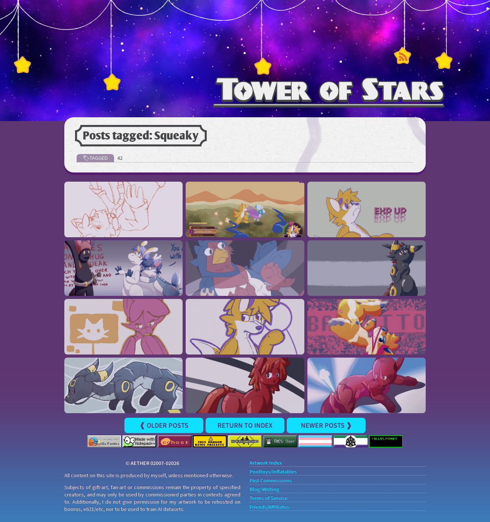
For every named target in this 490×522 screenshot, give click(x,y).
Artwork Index (266, 463)
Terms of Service (268, 498)
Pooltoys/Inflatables (273, 472)
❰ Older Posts (163, 425)
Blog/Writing (264, 489)
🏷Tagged (95, 158)
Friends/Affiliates (269, 507)
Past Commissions (271, 480)
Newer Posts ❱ (326, 425)
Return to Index (245, 425)
